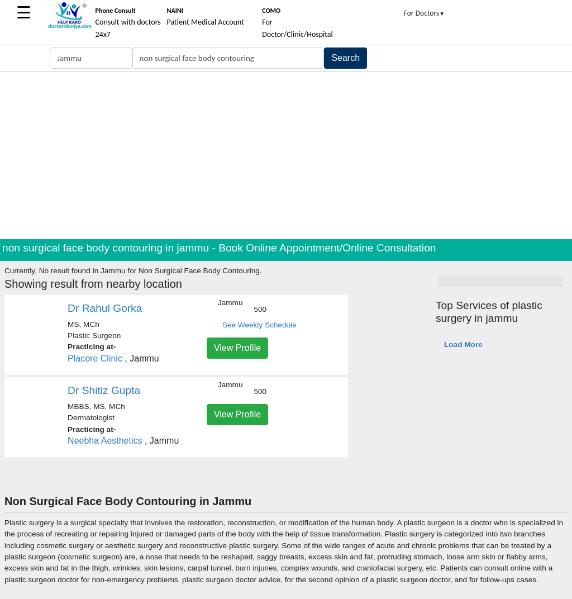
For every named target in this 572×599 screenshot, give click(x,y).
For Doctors (424, 13)
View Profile (237, 348)
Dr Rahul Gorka (105, 308)
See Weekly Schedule (259, 325)
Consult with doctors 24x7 (128, 23)
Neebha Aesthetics (105, 440)
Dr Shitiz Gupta (104, 390)
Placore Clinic (95, 358)
